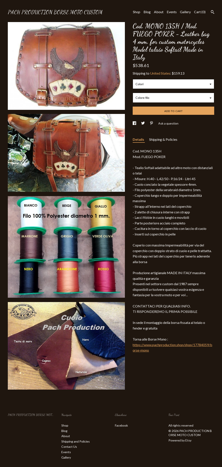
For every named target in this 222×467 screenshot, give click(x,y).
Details (139, 139)
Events (172, 12)
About (158, 12)
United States (160, 73)
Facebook (121, 425)
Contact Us (69, 446)
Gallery (185, 12)
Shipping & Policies (163, 139)
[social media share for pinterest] (152, 123)
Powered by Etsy (179, 440)
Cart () (200, 12)
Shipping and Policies (75, 441)
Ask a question (168, 123)
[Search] (212, 12)
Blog (147, 12)
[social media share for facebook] (135, 123)
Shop (136, 12)
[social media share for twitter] (143, 123)
